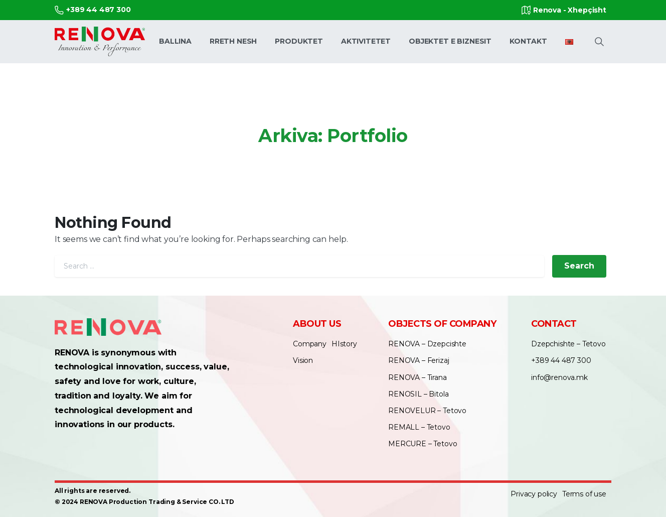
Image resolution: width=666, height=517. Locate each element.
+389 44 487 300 (93, 10)
